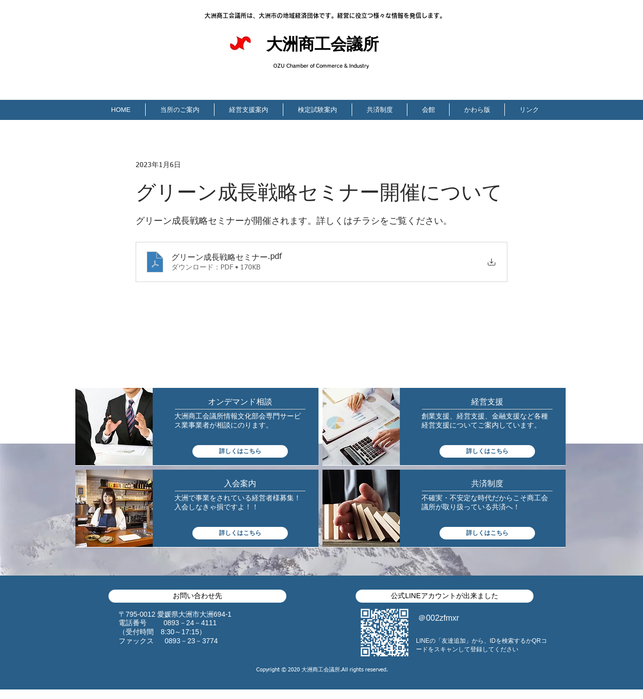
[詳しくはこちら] (240, 451)
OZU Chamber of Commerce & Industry (321, 65)
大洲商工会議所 (322, 46)
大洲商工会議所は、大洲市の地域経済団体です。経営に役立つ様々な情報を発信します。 (325, 16)
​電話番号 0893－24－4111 (168, 623)
